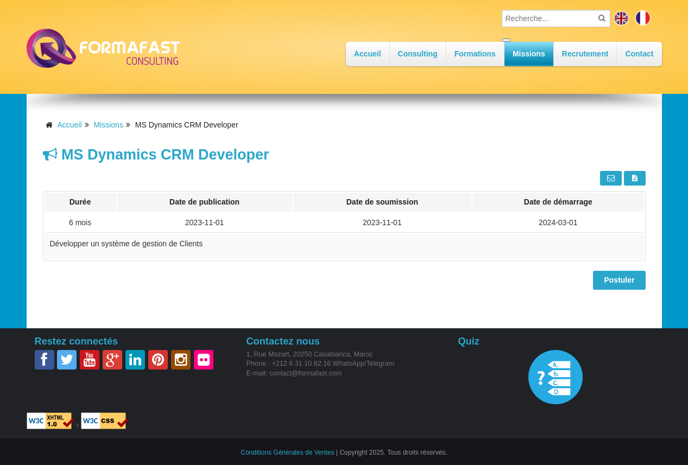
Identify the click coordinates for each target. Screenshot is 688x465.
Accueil (367, 53)
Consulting (418, 53)
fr (643, 18)
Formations (475, 53)
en (621, 18)
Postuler (619, 280)
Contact (639, 53)
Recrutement (585, 53)
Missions (529, 53)
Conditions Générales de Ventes (287, 452)
